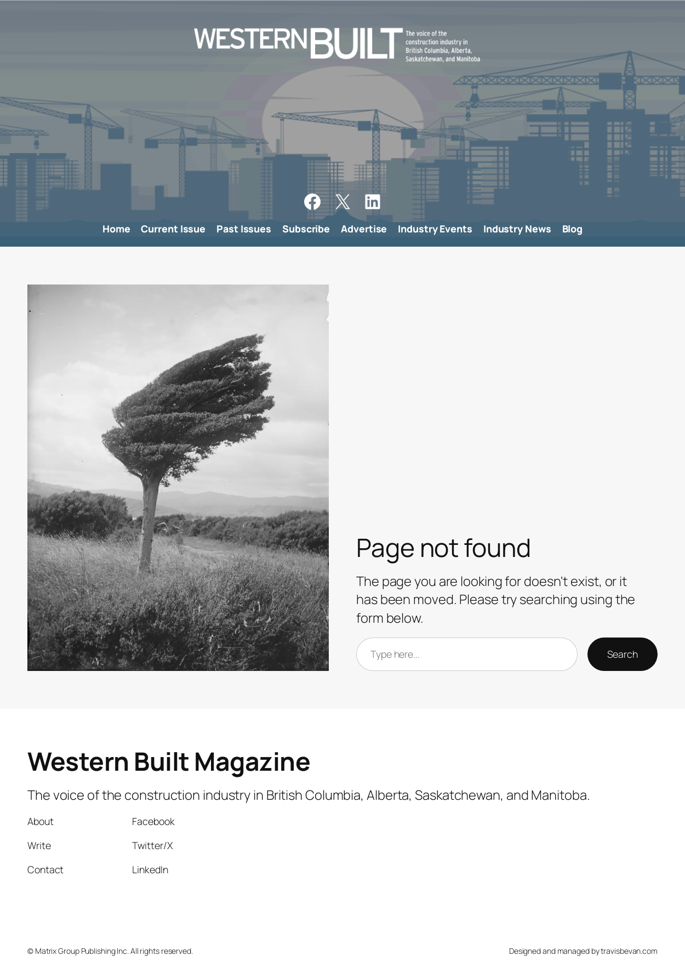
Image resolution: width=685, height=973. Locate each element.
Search (622, 654)
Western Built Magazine (168, 761)
